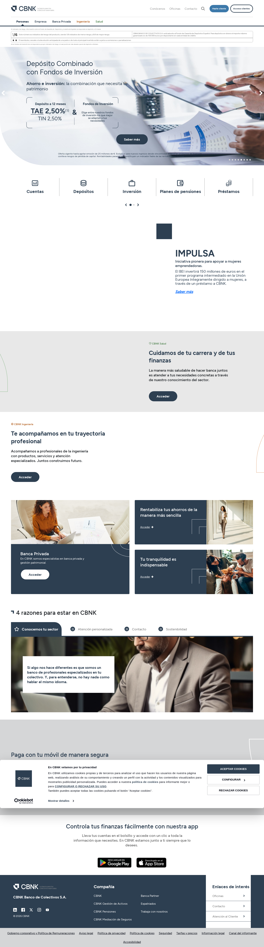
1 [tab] (229, 160)
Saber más (184, 291)
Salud (99, 21)
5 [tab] (241, 160)
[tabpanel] (132, 95)
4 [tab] (238, 160)
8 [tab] (250, 160)
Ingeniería (83, 21)
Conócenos (157, 8)
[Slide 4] (172, 629)
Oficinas (174, 8)
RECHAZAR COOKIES (233, 929)
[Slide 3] (135, 629)
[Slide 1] (36, 629)
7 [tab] (247, 160)
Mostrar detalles (58, 939)
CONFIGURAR (233, 918)
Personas (22, 21)
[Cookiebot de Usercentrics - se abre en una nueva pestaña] (24, 940)
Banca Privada (61, 21)
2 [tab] (232, 160)
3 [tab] (235, 160)
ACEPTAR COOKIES (233, 907)
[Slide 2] (91, 629)
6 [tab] (244, 160)
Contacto (191, 8)
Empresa (40, 21)
